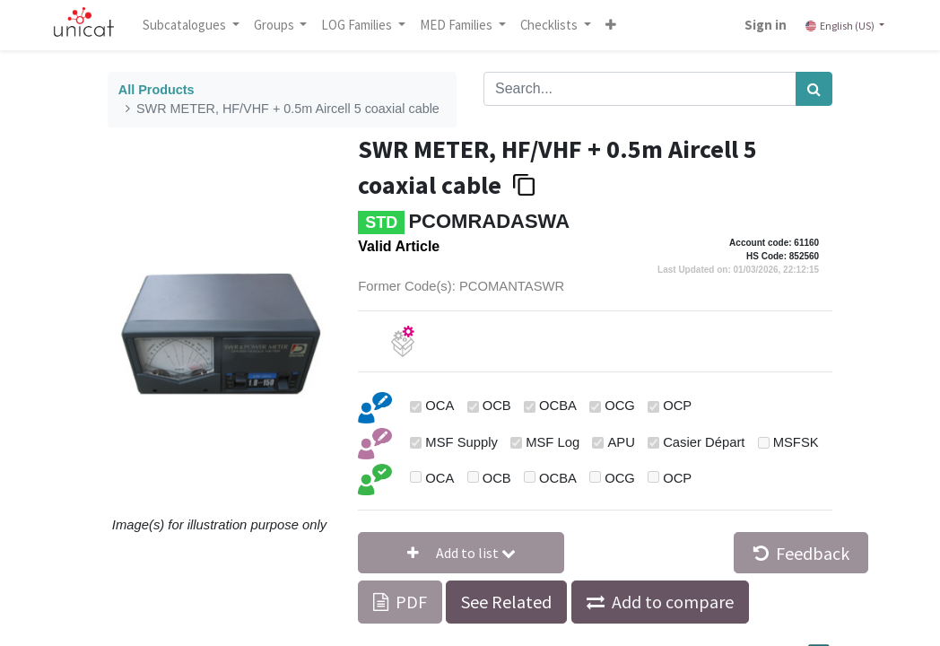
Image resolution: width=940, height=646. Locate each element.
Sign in (764, 24)
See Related (506, 601)
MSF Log (552, 442)
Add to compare (673, 601)
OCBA (558, 405)
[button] (612, 25)
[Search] (814, 89)
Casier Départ (703, 442)
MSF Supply (461, 442)
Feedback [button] (801, 553)
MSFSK (796, 442)
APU (620, 442)
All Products (156, 90)
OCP (677, 405)
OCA (439, 405)
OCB (497, 405)
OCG (620, 405)
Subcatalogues (187, 24)
